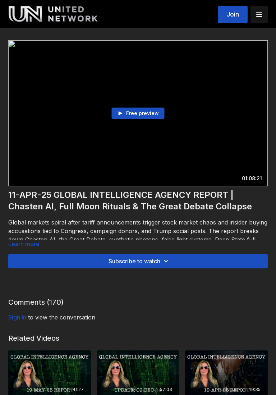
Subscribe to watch (139, 261)
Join (232, 14)
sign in (17, 317)
